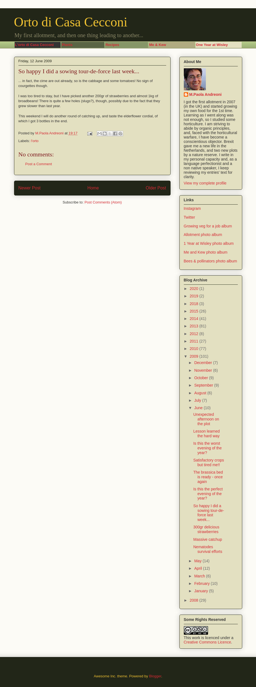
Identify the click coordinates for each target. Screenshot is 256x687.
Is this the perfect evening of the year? (208, 494)
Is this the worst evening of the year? (207, 448)
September (204, 385)
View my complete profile (205, 183)
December (203, 362)
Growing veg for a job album (208, 226)
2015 (194, 311)
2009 (194, 356)
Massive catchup (207, 539)
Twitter (189, 217)
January (201, 591)
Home (93, 188)
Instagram (192, 208)
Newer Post (29, 188)
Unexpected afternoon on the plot (206, 419)
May (198, 561)
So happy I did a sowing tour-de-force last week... (208, 513)
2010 (194, 348)
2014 (194, 318)
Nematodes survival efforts (207, 549)
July (198, 400)
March (200, 576)
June (199, 408)
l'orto (35, 141)
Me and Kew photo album (206, 252)
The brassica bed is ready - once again (208, 477)
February (202, 583)
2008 (194, 600)
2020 (194, 288)
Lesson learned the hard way (206, 433)
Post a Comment (38, 164)
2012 (194, 334)
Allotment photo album (203, 234)
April (198, 568)
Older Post (156, 188)
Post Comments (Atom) (103, 202)
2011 (194, 341)
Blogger (155, 676)
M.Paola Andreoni (205, 94)
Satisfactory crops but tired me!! (208, 462)
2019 (194, 296)
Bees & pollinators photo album (210, 261)
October (201, 378)
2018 (194, 304)
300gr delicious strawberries (206, 529)
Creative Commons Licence (207, 642)
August (200, 393)
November (203, 370)
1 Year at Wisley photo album (209, 243)
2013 (194, 326)
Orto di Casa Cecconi (71, 22)
